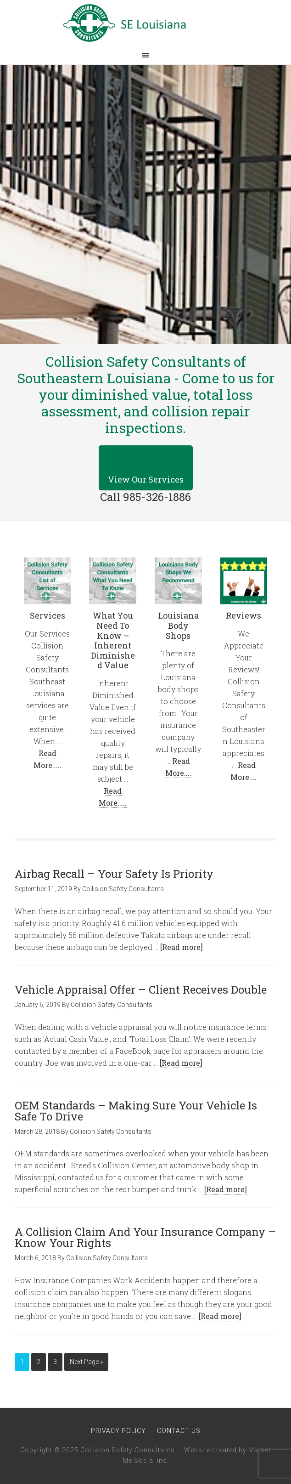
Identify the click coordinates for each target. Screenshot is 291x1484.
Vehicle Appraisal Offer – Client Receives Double (141, 989)
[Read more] (181, 947)
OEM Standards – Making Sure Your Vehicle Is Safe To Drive (136, 1111)
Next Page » (86, 1361)
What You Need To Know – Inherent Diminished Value (113, 640)
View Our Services (146, 479)
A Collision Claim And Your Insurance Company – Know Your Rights (145, 1237)
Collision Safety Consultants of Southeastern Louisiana (145, 23)
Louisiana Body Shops (178, 625)
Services (47, 615)
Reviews (243, 615)
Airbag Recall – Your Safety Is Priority (114, 873)
